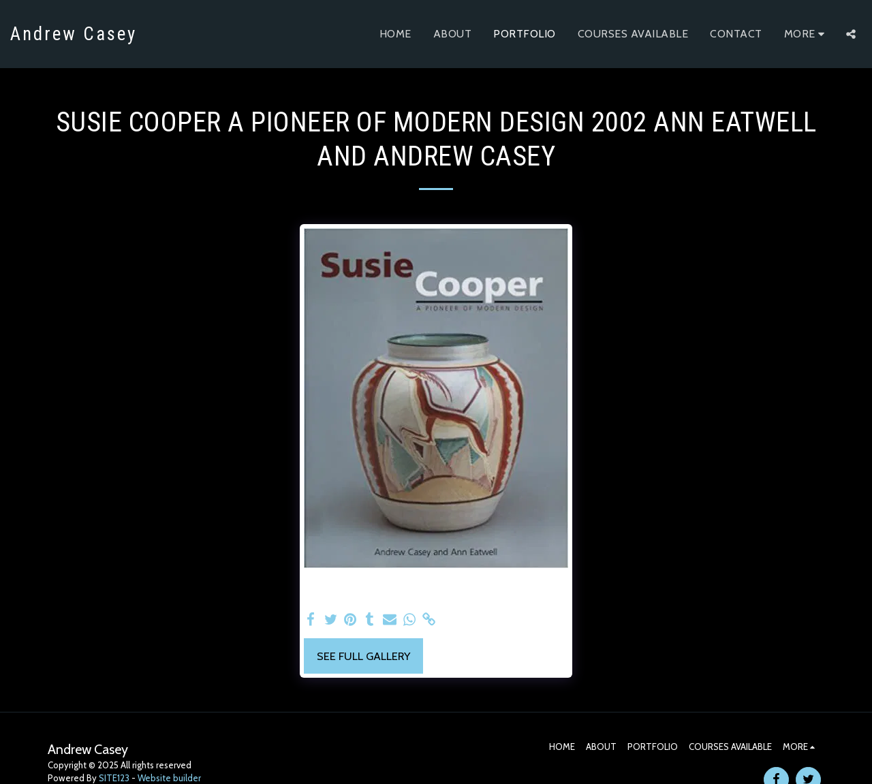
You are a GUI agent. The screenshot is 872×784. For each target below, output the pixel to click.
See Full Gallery (363, 656)
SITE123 (114, 777)
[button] (851, 34)
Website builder (169, 777)
